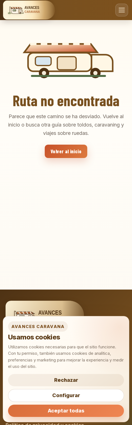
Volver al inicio (66, 151)
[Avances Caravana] (29, 10)
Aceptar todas (66, 411)
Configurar (66, 395)
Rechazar (66, 380)
